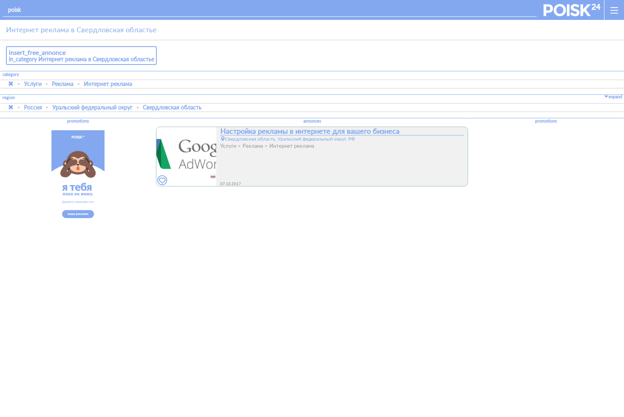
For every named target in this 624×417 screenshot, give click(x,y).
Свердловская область (172, 107)
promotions (78, 121)
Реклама (62, 83)
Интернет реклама (108, 83)
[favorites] (162, 180)
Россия (33, 107)
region (8, 98)
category (10, 74)
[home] (572, 10)
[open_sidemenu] (614, 10)
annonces (312, 121)
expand (613, 96)
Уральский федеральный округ (92, 107)
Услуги (32, 83)
